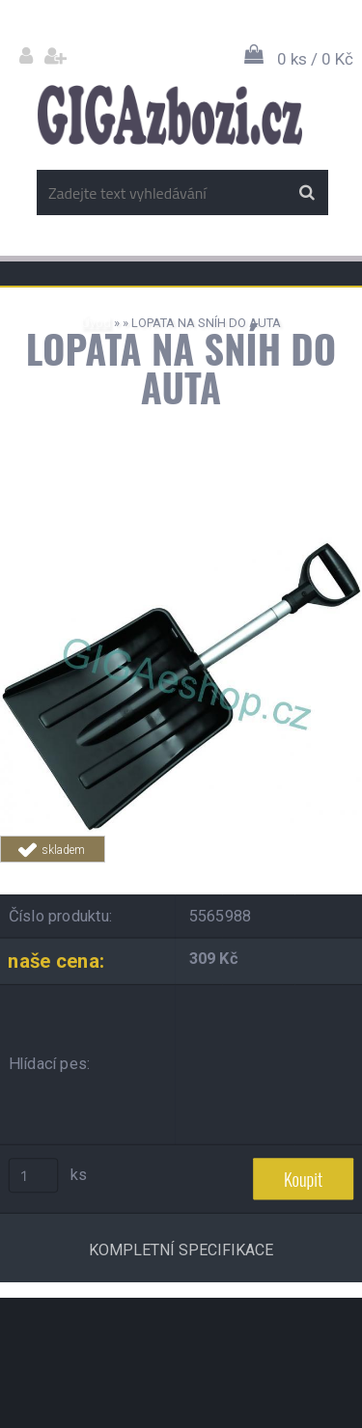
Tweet (306, 874)
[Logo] (169, 115)
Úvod (96, 323)
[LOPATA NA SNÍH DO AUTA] (181, 528)
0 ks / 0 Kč (315, 59)
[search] (306, 193)
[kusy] (34, 1175)
